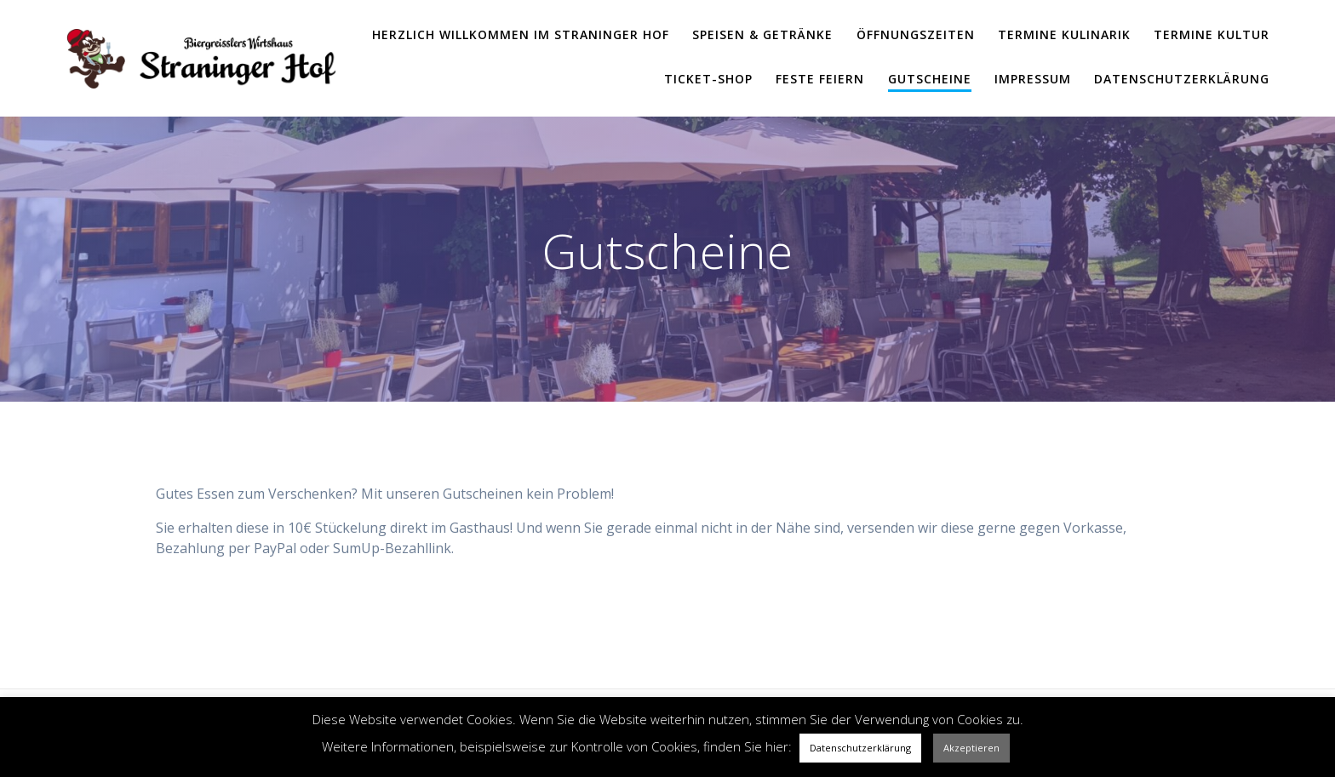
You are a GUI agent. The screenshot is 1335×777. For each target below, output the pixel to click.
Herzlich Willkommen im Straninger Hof (520, 34)
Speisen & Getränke (762, 34)
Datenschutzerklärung (1181, 79)
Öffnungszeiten (916, 34)
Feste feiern (820, 79)
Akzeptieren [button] (971, 747)
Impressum (1032, 79)
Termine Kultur (1211, 34)
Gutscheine (929, 79)
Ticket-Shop (708, 79)
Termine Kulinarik (1064, 34)
